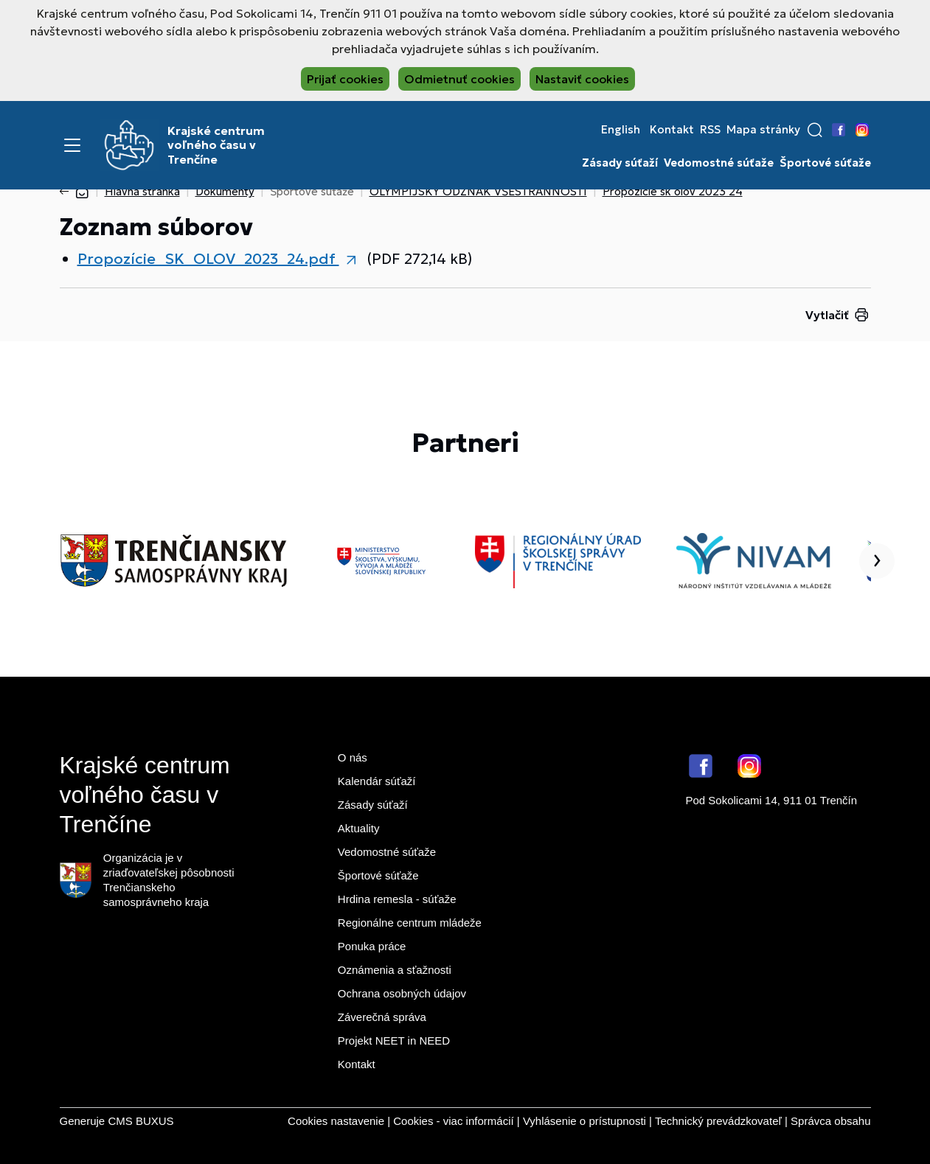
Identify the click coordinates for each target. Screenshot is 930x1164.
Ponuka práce (372, 946)
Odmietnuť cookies (459, 79)
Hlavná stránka (142, 191)
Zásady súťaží (620, 163)
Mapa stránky (763, 129)
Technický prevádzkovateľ (718, 1121)
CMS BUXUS (140, 1121)
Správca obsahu (830, 1121)
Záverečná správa (382, 1017)
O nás (352, 757)
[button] (815, 130)
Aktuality (359, 828)
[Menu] (72, 145)
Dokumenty (224, 191)
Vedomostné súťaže (719, 163)
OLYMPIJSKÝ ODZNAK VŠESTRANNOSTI (478, 191)
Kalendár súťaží (377, 781)
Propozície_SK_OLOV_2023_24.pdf (208, 258)
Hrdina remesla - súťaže (397, 899)
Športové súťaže (825, 163)
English (620, 129)
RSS (710, 129)
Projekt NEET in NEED (394, 1040)
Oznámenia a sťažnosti (394, 969)
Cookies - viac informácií (453, 1121)
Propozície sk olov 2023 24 (673, 191)
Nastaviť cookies (582, 79)
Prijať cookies (345, 79)
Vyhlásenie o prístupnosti (584, 1121)
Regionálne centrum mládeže (410, 922)
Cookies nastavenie (336, 1121)
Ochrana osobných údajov (402, 993)
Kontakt (672, 129)
